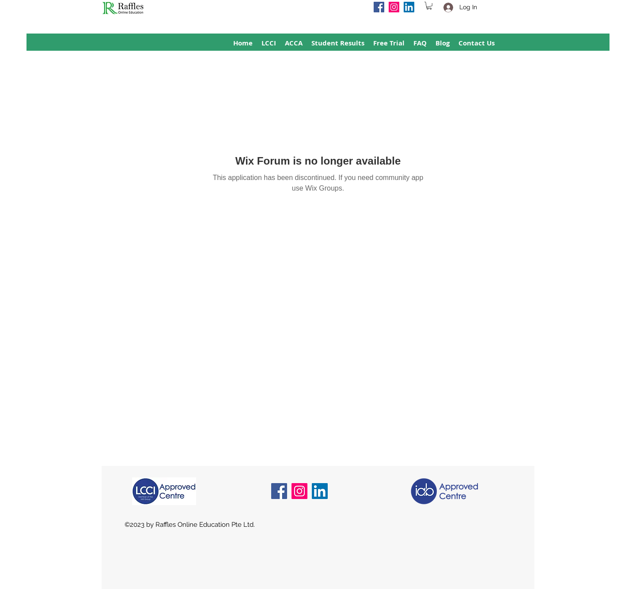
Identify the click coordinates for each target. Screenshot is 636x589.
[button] (429, 6)
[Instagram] (394, 7)
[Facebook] (379, 7)
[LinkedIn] (409, 7)
